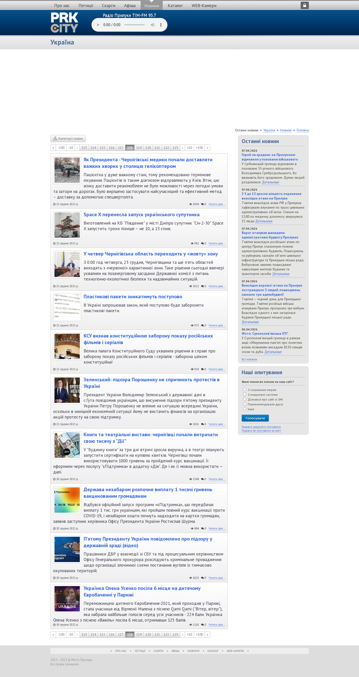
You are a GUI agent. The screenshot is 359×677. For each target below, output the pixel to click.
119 (139, 148)
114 (93, 148)
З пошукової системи (260, 394)
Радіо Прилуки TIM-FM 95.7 (129, 15)
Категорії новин (68, 138)
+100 (199, 148)
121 (157, 148)
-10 (70, 148)
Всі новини (249, 359)
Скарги (108, 5)
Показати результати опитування (261, 427)
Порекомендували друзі (263, 404)
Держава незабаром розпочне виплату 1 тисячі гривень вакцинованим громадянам (148, 492)
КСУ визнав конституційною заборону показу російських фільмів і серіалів (148, 339)
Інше (248, 409)
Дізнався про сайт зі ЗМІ (263, 399)
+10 (189, 148)
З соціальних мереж (259, 390)
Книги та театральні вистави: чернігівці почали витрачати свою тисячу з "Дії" (151, 437)
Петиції (86, 5)
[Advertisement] (180, 89)
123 (175, 148)
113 (84, 148)
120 (148, 148)
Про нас (62, 5)
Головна (303, 130)
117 (120, 148)
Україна (269, 130)
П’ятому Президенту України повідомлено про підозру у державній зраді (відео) (148, 542)
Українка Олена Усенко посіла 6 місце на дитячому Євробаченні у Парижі (142, 591)
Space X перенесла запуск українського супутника (142, 214)
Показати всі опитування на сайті (261, 430)
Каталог (175, 5)
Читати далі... (217, 204)
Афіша (130, 5)
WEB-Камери (204, 5)
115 (102, 148)
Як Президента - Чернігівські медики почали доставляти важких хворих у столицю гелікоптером (148, 162)
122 (166, 148)
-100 (61, 148)
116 (111, 148)
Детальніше (270, 182)
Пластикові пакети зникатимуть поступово (133, 296)
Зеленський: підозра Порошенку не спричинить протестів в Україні (152, 382)
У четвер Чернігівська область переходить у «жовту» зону (151, 253)
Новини (151, 5)
